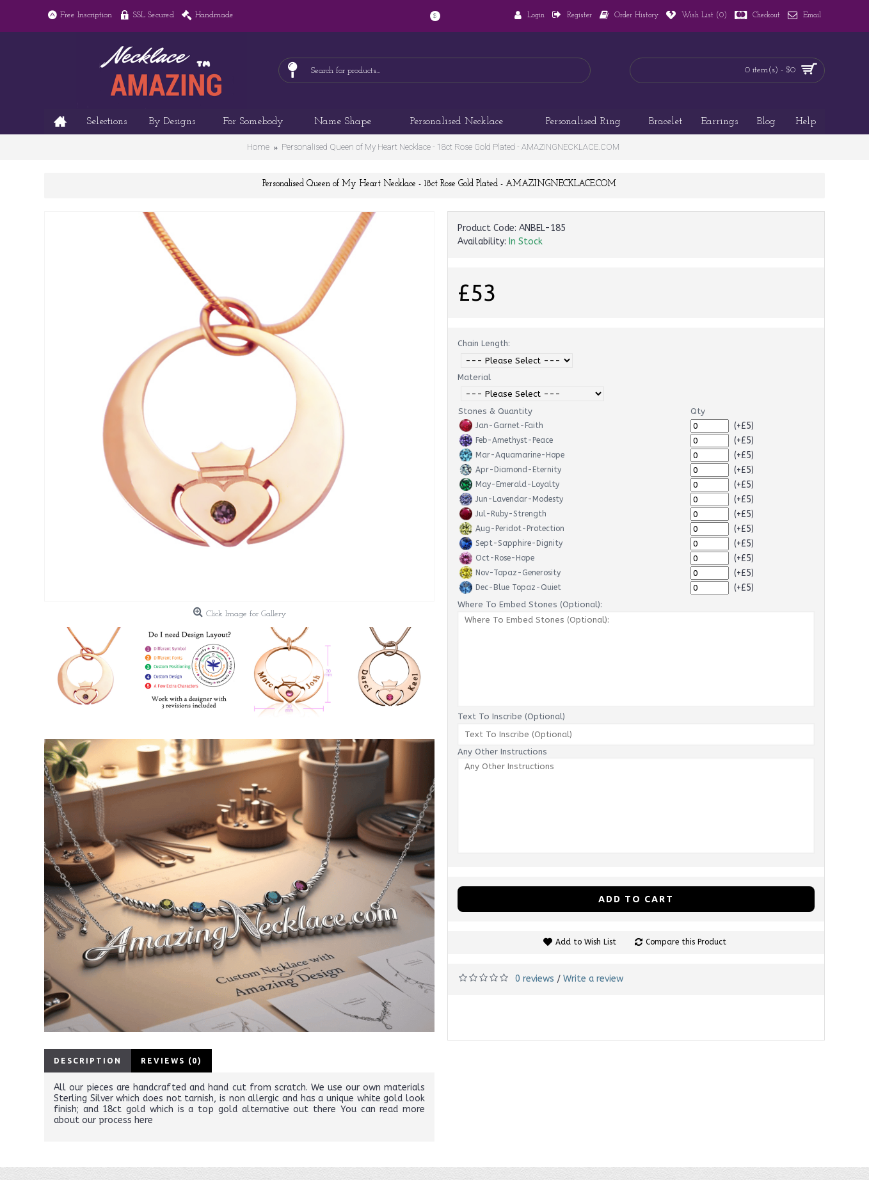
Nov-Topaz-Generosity (510, 572)
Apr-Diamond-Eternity (510, 469)
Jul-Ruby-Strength (502, 513)
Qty (697, 411)
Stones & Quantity (495, 411)
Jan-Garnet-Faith (501, 425)
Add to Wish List (585, 941)
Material (474, 377)
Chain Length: (484, 343)
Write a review (593, 978)
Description (88, 1060)
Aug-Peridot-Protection (511, 528)
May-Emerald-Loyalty (509, 484)
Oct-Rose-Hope (496, 558)
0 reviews (534, 978)
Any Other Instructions (502, 751)
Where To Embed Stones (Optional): (530, 604)
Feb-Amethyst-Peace (506, 440)
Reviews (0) (171, 1060)
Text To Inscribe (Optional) (511, 716)
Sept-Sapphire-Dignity (510, 543)
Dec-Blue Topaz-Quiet (510, 587)
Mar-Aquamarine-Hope (511, 455)
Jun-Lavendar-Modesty (511, 499)
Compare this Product (686, 941)
